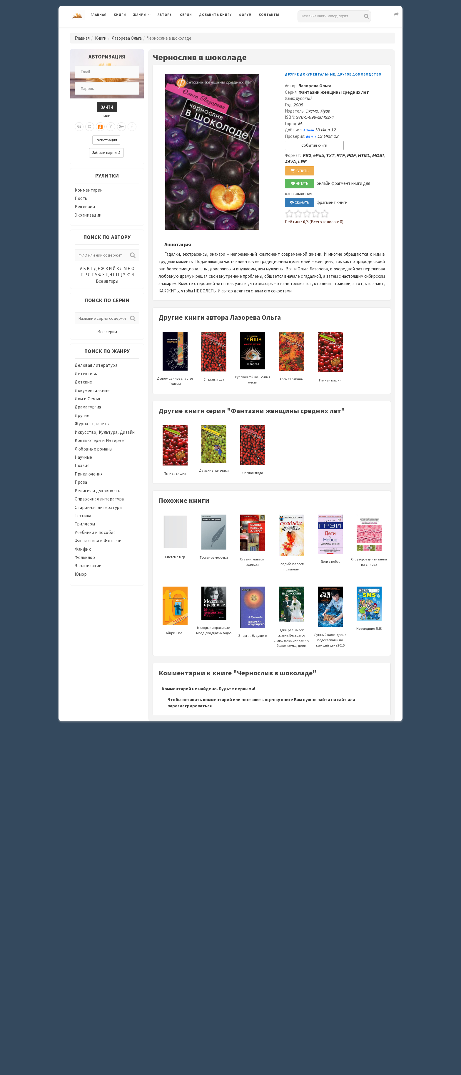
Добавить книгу (215, 15)
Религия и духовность (97, 490)
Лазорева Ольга (127, 38)
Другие (82, 415)
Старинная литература (98, 507)
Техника (83, 515)
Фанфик (83, 549)
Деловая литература (96, 365)
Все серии (107, 331)
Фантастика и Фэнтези (98, 540)
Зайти (107, 107)
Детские (83, 382)
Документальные (92, 390)
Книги (120, 15)
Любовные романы (94, 449)
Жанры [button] (140, 15)
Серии (186, 15)
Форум (245, 15)
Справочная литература (99, 499)
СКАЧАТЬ (299, 202)
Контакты (269, 15)
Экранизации (88, 215)
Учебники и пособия (95, 532)
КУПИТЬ (300, 170)
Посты (81, 198)
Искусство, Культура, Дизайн (105, 432)
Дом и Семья (87, 398)
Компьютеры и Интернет (100, 440)
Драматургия (88, 407)
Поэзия (82, 465)
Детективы (86, 373)
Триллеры (85, 524)
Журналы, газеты (92, 423)
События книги (314, 145)
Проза (81, 482)
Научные (83, 457)
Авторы (165, 15)
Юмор (81, 574)
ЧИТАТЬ (299, 183)
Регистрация (106, 140)
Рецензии (85, 206)
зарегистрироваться (190, 706)
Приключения (89, 474)
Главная (99, 15)
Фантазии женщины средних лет (333, 92)
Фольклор (85, 557)
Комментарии (89, 190)
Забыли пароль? (106, 152)
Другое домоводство (359, 74)
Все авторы (107, 281)
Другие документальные (310, 74)
